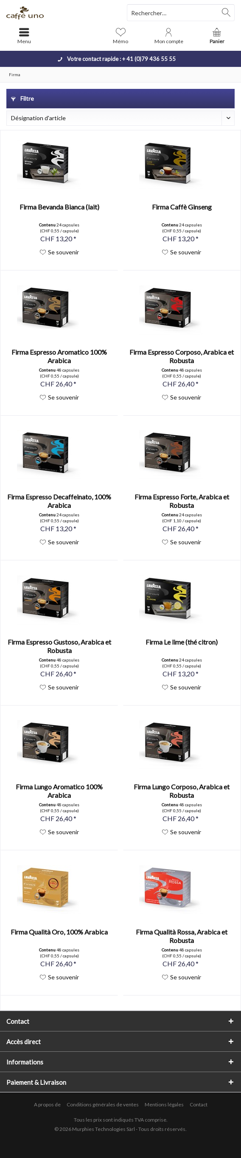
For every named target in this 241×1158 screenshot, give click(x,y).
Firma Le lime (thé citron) (182, 642)
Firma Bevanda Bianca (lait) (59, 207)
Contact (198, 1104)
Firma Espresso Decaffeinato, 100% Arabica (59, 501)
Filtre (22, 98)
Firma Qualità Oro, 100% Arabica (59, 932)
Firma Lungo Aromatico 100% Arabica (59, 791)
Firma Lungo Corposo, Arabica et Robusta (182, 791)
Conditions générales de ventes (103, 1104)
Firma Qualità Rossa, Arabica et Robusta (181, 936)
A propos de (47, 1104)
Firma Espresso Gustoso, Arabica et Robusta (59, 646)
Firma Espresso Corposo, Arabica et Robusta (181, 356)
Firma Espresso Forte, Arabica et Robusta (182, 501)
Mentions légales (164, 1104)
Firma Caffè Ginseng (182, 207)
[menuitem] (217, 36)
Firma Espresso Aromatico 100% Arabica (59, 356)
